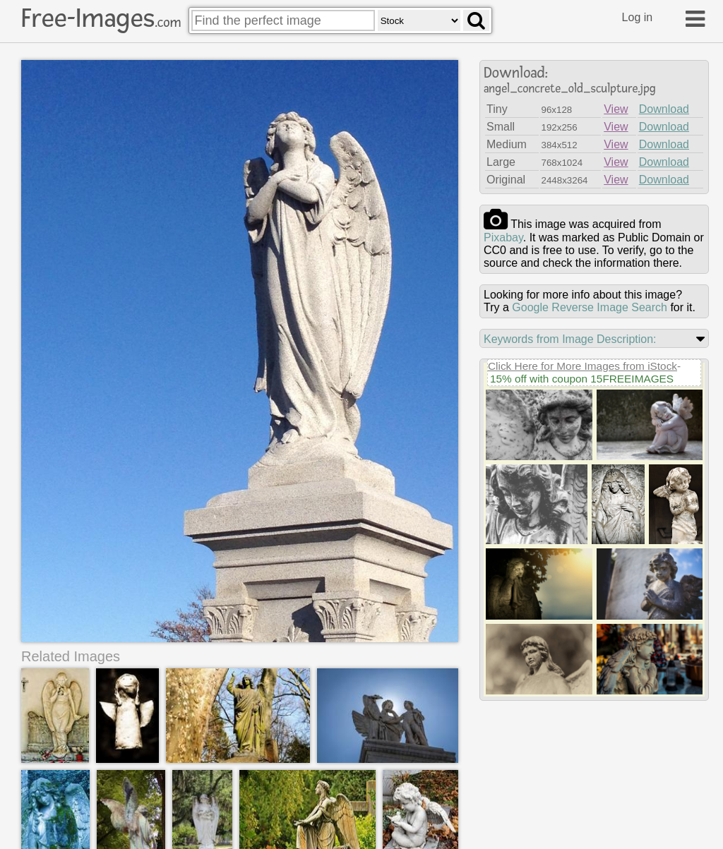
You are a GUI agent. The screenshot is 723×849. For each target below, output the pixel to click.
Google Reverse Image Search (589, 307)
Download (664, 109)
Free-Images (101, 18)
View (616, 109)
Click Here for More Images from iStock (582, 366)
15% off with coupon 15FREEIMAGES (582, 379)
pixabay (503, 237)
